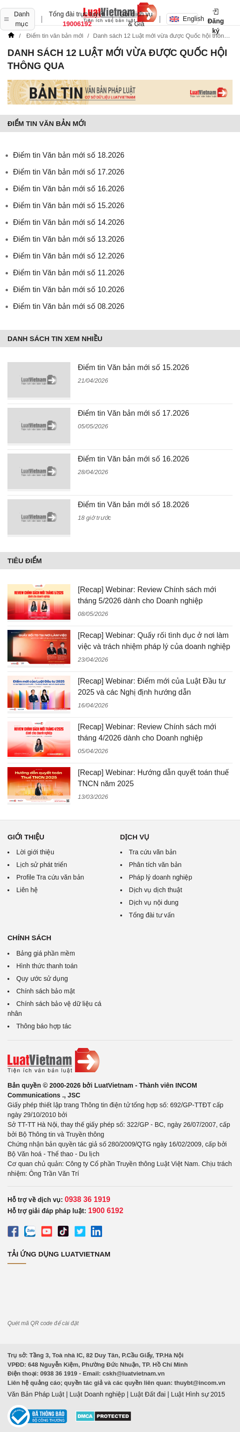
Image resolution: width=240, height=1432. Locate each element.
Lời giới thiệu (35, 852)
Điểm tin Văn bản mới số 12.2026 (68, 256)
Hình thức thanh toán (46, 966)
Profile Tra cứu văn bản (50, 877)
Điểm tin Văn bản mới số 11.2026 (68, 273)
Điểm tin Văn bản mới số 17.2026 (68, 172)
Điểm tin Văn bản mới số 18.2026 (68, 155)
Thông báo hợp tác (43, 1026)
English (184, 18)
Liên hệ (27, 890)
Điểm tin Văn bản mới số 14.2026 (68, 222)
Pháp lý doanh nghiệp (160, 877)
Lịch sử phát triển (41, 864)
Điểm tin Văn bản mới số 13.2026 (68, 239)
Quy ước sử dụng (42, 978)
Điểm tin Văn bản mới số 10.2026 (68, 289)
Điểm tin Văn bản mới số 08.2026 (68, 306)
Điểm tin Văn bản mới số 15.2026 (68, 206)
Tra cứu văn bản (153, 852)
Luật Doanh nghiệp (97, 1394)
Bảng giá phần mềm (45, 953)
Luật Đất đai (147, 1394)
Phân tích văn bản (155, 864)
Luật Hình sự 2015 (198, 1394)
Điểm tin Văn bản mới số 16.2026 (68, 189)
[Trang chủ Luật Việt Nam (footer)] (120, 1060)
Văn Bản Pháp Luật (35, 1394)
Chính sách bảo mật (45, 991)
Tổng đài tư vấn (152, 915)
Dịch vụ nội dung (154, 902)
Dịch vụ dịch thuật (156, 890)
